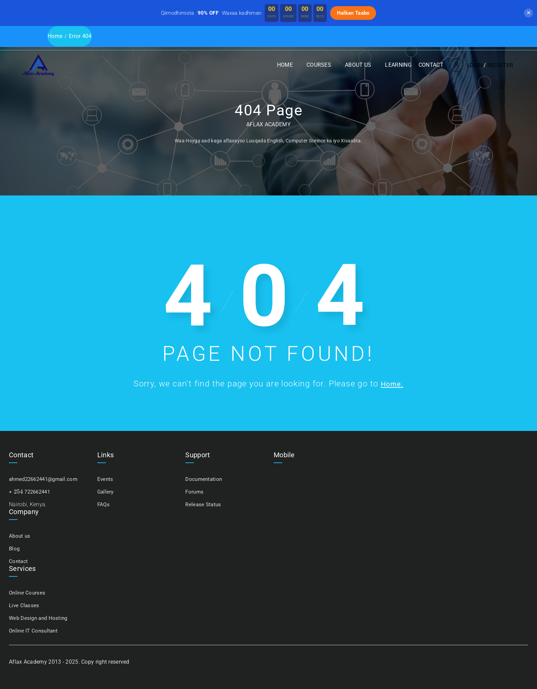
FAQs (103, 504)
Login (448, 41)
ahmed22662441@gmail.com (46, 479)
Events (105, 479)
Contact (404, 41)
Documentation (204, 479)
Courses (292, 41)
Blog (14, 548)
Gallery (106, 491)
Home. (392, 383)
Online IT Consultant (34, 630)
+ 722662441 (31, 491)
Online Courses (28, 592)
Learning (372, 41)
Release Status (204, 504)
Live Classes (24, 605)
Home (258, 41)
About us (332, 41)
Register (474, 41)
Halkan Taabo (353, 13)
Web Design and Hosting (40, 618)
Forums (194, 491)
